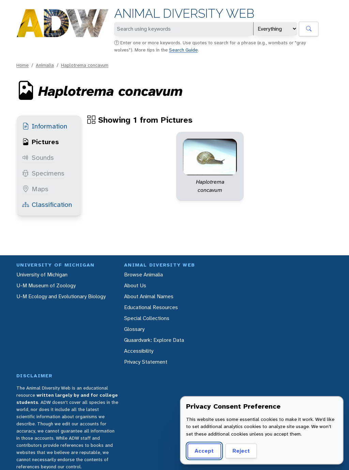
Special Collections (146, 318)
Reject (241, 450)
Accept (204, 450)
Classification (47, 204)
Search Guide (183, 50)
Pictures (40, 142)
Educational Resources (151, 307)
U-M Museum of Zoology (46, 285)
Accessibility (138, 350)
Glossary (134, 329)
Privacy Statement (145, 361)
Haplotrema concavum (84, 65)
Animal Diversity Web (184, 13)
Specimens (43, 173)
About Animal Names (148, 296)
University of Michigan (41, 274)
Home (22, 65)
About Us (135, 285)
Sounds (38, 157)
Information (44, 126)
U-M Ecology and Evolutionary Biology (61, 296)
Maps (35, 189)
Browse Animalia (143, 274)
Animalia (45, 65)
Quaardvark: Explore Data (154, 340)
